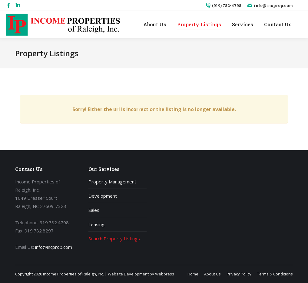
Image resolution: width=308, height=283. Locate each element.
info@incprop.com (270, 5)
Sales (93, 210)
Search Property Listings (114, 238)
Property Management (112, 182)
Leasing (96, 224)
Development (102, 196)
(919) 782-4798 (223, 5)
